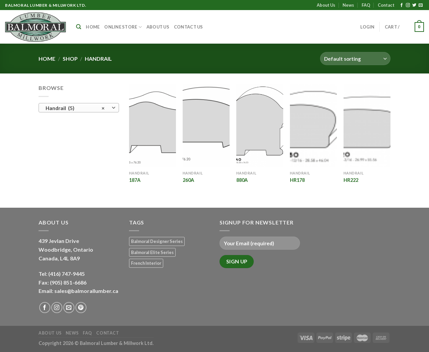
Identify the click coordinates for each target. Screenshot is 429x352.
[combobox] (79, 107)
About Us (326, 5)
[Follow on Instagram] (408, 5)
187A (134, 180)
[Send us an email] (421, 5)
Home (93, 27)
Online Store (123, 27)
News (348, 5)
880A (242, 180)
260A (188, 180)
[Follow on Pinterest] (80, 307)
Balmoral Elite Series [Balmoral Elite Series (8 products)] (152, 252)
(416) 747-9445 (67, 273)
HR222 (351, 180)
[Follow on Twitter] (414, 5)
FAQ (366, 5)
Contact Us (188, 27)
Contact (386, 5)
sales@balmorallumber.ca (86, 291)
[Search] (78, 26)
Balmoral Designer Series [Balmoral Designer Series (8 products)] (157, 241)
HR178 (297, 180)
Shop (70, 58)
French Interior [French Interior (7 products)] (146, 263)
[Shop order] (355, 58)
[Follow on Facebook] (402, 5)
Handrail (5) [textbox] (75, 108)
